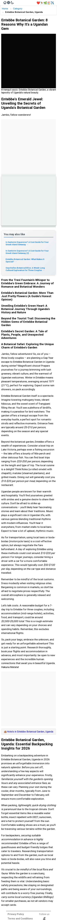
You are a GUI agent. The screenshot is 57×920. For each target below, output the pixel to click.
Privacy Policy (16, 914)
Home (5, 8)
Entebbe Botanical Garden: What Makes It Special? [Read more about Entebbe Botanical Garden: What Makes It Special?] (25, 260)
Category (17, 8)
